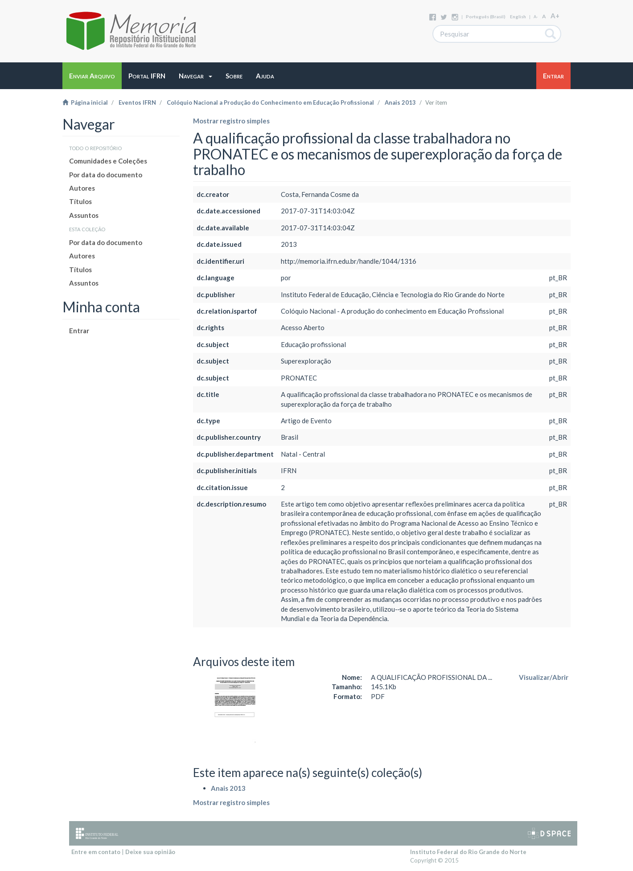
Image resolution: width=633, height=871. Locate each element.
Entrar (79, 331)
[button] (195, 75)
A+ (555, 16)
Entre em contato (95, 851)
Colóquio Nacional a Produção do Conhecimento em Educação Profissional (270, 102)
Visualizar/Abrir (543, 677)
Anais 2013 (400, 102)
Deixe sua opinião (150, 851)
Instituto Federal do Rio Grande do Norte (468, 851)
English (518, 16)
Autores (82, 188)
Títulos (80, 201)
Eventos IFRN (137, 102)
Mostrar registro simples (231, 121)
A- (536, 16)
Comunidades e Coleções (108, 161)
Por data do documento (105, 175)
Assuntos (84, 215)
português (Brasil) (486, 16)
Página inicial (85, 102)
